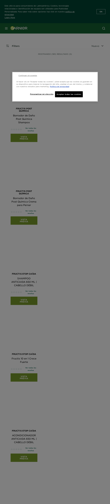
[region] (55, 87)
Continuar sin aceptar (27, 75)
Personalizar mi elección (41, 94)
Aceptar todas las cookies (69, 94)
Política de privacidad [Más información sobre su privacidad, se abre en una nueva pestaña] (59, 86)
